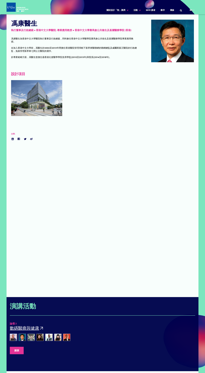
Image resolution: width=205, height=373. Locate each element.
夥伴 (163, 10)
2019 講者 (150, 10)
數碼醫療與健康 (24, 328)
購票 (16, 350)
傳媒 (172, 10)
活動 (135, 10)
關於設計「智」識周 (116, 10)
